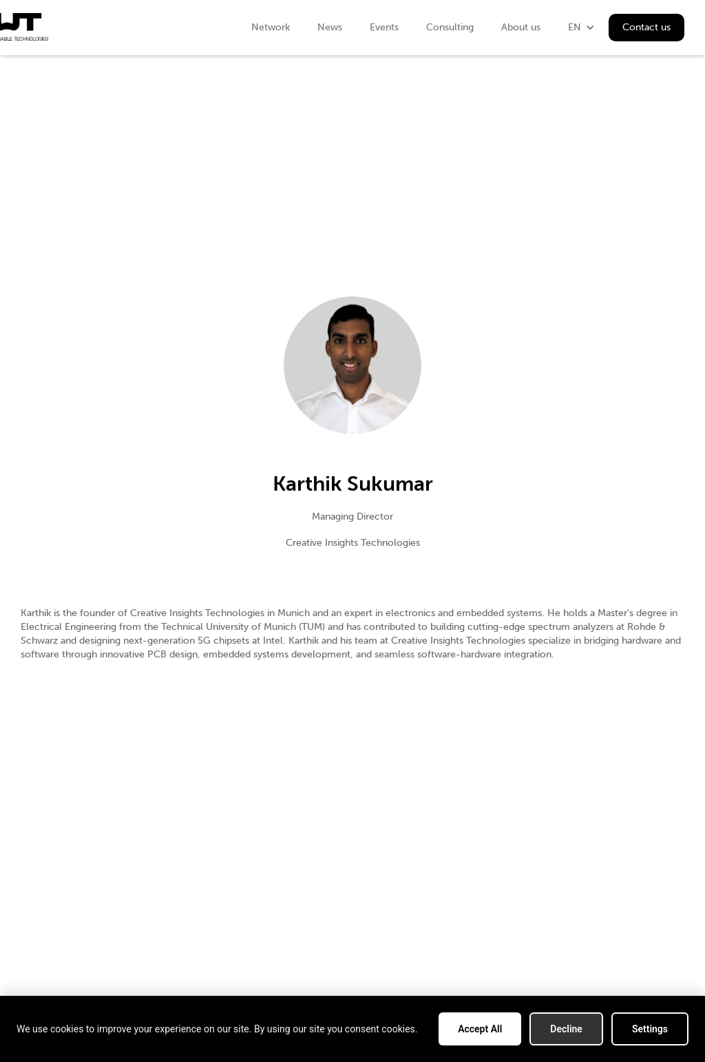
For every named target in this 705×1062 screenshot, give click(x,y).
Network (270, 27)
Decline (566, 1028)
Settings (650, 1028)
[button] (581, 27)
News (329, 27)
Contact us (646, 27)
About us (520, 27)
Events (384, 27)
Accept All (480, 1028)
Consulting (450, 27)
